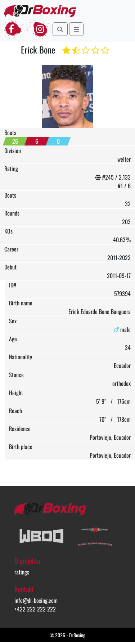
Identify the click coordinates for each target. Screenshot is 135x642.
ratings (21, 572)
